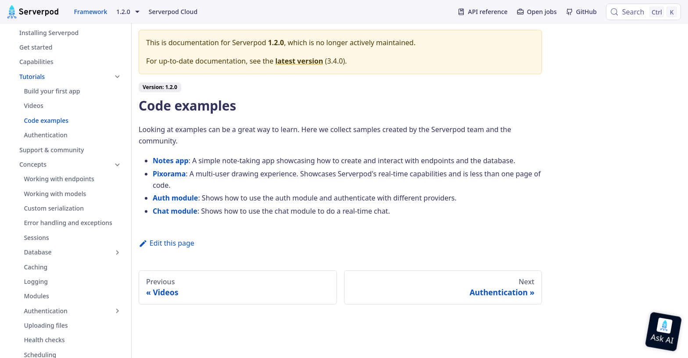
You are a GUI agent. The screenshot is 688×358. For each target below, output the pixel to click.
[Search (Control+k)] (643, 12)
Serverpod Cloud (173, 11)
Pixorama (169, 174)
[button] (65, 76)
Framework (91, 11)
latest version (299, 61)
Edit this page (166, 243)
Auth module (175, 198)
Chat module (175, 211)
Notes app (171, 160)
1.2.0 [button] (123, 12)
